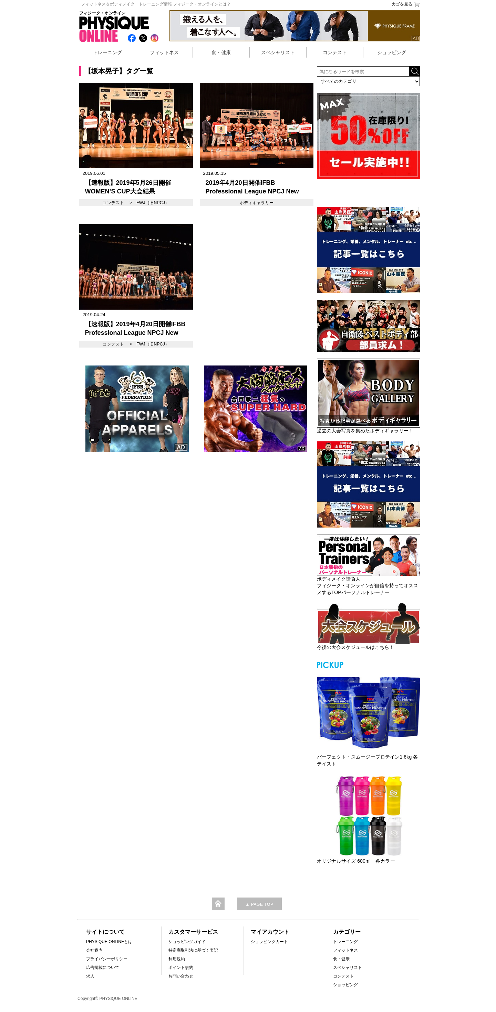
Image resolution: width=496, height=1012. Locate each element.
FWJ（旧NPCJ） (152, 202)
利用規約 (176, 958)
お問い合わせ (180, 976)
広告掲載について (102, 967)
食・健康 (221, 52)
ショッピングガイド (187, 941)
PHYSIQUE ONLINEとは (109, 941)
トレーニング (107, 52)
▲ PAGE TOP (259, 904)
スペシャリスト (278, 52)
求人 (90, 976)
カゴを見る (406, 4)
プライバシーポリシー (106, 958)
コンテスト (335, 52)
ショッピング (391, 52)
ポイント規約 (180, 967)
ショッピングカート (269, 941)
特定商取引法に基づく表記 (193, 950)
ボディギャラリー (257, 202)
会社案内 (94, 950)
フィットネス (164, 52)
